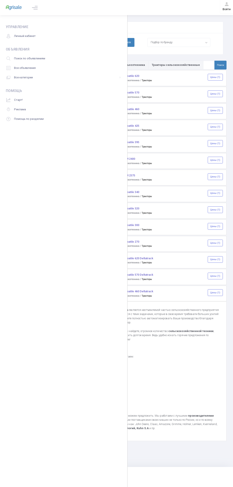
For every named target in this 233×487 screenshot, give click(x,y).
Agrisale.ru (103, 331)
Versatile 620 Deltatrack (138, 258)
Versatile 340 (131, 192)
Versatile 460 (131, 109)
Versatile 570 (131, 92)
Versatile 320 (131, 208)
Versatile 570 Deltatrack (138, 274)
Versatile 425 (131, 125)
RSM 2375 (129, 175)
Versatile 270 (131, 241)
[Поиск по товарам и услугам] (209, 65)
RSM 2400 (129, 158)
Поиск (127, 42)
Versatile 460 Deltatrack (138, 291)
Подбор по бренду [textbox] (161, 42)
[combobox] (179, 42)
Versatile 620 (131, 75)
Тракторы (147, 80)
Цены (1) (215, 77)
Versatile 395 (131, 142)
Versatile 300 (131, 225)
